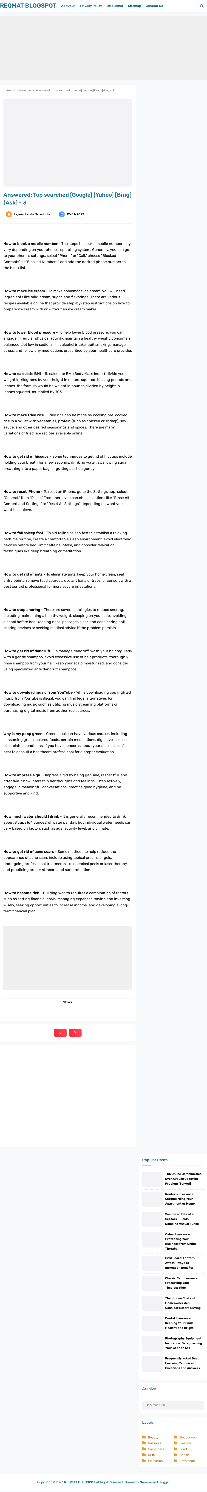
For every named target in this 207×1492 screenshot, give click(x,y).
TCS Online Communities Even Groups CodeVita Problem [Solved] (183, 1178)
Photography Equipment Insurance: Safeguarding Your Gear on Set (183, 1344)
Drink (152, 1456)
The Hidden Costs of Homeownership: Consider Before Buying (183, 1303)
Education (155, 1462)
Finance (185, 1445)
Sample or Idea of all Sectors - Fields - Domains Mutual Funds (182, 1219)
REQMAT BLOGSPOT (79, 1483)
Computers (156, 1450)
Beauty (153, 1439)
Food (183, 1450)
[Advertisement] (103, 48)
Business (154, 1445)
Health (184, 1456)
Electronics (187, 1439)
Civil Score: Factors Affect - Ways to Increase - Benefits (180, 1263)
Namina (146, 1483)
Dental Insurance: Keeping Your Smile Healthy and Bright (179, 1323)
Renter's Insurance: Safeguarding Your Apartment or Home (180, 1199)
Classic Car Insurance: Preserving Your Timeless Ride (181, 1283)
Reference (187, 1462)
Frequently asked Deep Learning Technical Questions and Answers (182, 1364)
